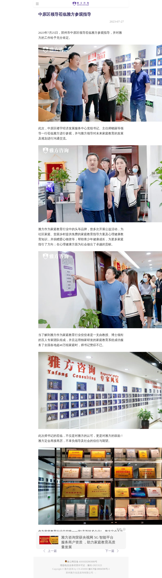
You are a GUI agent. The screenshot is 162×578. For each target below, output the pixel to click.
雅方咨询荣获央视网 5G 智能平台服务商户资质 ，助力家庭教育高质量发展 (88, 542)
